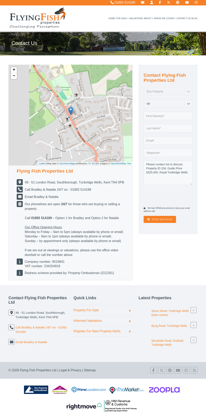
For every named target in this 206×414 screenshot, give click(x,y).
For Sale (122, 18)
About (148, 18)
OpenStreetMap (67, 163)
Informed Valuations (87, 320)
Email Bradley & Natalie (42, 197)
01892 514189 (122, 2)
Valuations (136, 18)
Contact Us (183, 18)
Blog (194, 18)
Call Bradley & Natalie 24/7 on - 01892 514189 (58, 189)
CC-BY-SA (93, 163)
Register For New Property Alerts (97, 331)
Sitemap (90, 370)
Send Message (160, 219)
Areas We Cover (165, 18)
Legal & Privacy (70, 370)
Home (111, 18)
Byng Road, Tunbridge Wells (169, 326)
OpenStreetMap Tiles (121, 163)
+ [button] (14, 70)
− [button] (14, 76)
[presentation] (168, 195)
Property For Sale (86, 310)
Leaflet (42, 163)
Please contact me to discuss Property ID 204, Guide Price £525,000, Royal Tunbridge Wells (168, 173)
